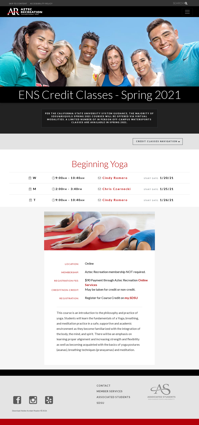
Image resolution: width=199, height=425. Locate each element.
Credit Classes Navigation (158, 141)
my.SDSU (131, 298)
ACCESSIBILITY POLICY (41, 4)
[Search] (162, 3)
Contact (104, 385)
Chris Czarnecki (116, 189)
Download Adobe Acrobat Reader (26, 411)
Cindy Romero (115, 178)
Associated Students (113, 397)
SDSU (100, 402)
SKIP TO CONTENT (18, 4)
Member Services (110, 391)
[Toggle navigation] (187, 12)
